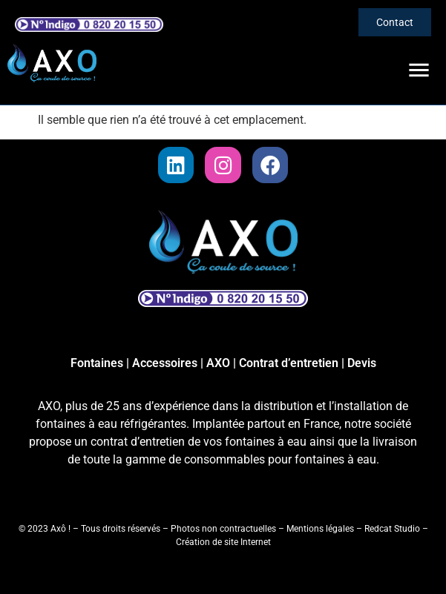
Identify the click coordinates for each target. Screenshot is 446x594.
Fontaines (96, 363)
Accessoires (164, 363)
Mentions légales (320, 529)
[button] (419, 70)
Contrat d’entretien (288, 363)
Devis (361, 363)
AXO (218, 363)
